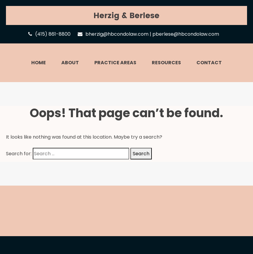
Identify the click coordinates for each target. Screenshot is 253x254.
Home (38, 62)
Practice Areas (115, 62)
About (70, 62)
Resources (166, 62)
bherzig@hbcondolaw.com (117, 34)
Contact (209, 62)
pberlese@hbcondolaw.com (185, 34)
